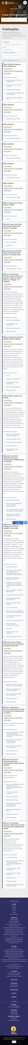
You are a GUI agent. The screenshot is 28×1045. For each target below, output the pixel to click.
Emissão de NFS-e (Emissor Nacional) (14, 966)
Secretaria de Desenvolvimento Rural (14, 929)
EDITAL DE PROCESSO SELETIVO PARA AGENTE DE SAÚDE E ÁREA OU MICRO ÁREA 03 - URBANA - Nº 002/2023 (13, 278)
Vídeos (14, 912)
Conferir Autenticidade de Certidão (14, 954)
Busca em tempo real (9, 52)
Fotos (14, 910)
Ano (4, 47)
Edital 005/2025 (8, 124)
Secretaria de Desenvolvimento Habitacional (14, 927)
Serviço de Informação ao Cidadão (14, 949)
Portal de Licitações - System (14, 972)
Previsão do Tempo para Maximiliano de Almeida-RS (14, 959)
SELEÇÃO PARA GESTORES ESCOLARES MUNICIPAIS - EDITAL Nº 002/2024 (12, 226)
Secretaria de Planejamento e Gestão (14, 941)
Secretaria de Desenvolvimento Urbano (14, 932)
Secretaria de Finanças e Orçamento (14, 937)
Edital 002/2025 (8, 183)
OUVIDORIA (14, 948)
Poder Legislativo (14, 922)
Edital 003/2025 (8, 164)
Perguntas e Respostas (14, 968)
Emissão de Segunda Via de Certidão (14, 953)
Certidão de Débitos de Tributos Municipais (14, 951)
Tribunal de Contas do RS (14, 958)
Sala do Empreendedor (14, 964)
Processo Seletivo (14, 986)
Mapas (14, 909)
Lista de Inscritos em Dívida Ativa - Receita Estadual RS (14, 962)
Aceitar (14, 1041)
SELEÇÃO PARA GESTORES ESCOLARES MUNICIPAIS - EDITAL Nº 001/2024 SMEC (12, 253)
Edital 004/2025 (8, 144)
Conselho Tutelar (14, 919)
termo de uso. (21, 1039)
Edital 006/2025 (8, 105)
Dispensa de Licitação (14, 974)
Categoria (6, 42)
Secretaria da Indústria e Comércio (14, 924)
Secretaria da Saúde (14, 926)
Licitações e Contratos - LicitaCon (14, 976)
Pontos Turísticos (14, 914)
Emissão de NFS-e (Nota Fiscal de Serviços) (14, 956)
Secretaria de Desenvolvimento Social (14, 931)
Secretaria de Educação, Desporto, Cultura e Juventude (14, 935)
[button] (25, 3)
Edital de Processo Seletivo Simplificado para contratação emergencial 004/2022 (13, 644)
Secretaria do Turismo (14, 942)
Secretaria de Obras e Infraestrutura (14, 939)
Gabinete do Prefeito (14, 921)
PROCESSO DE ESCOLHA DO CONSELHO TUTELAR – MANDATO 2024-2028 (13, 526)
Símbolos (14, 907)
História (14, 905)
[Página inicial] (9, 2)
